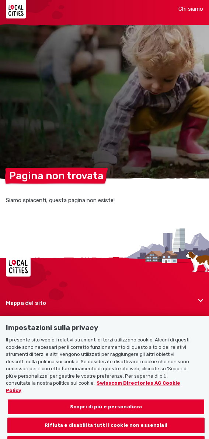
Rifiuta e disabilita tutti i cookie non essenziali (106, 430)
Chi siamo (190, 9)
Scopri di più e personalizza (106, 412)
